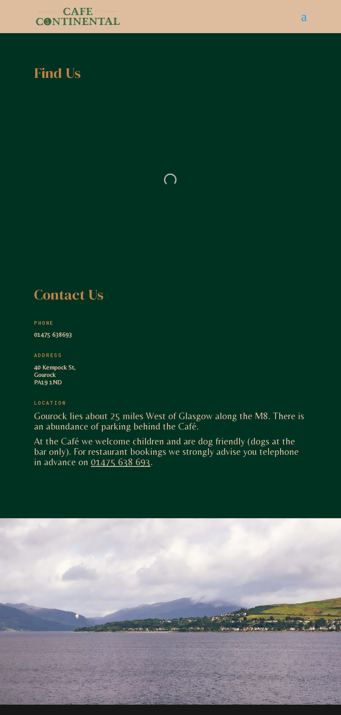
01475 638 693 (120, 462)
